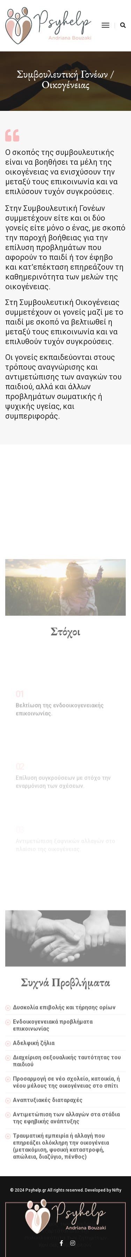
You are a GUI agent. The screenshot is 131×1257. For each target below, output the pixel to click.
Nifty (116, 1190)
